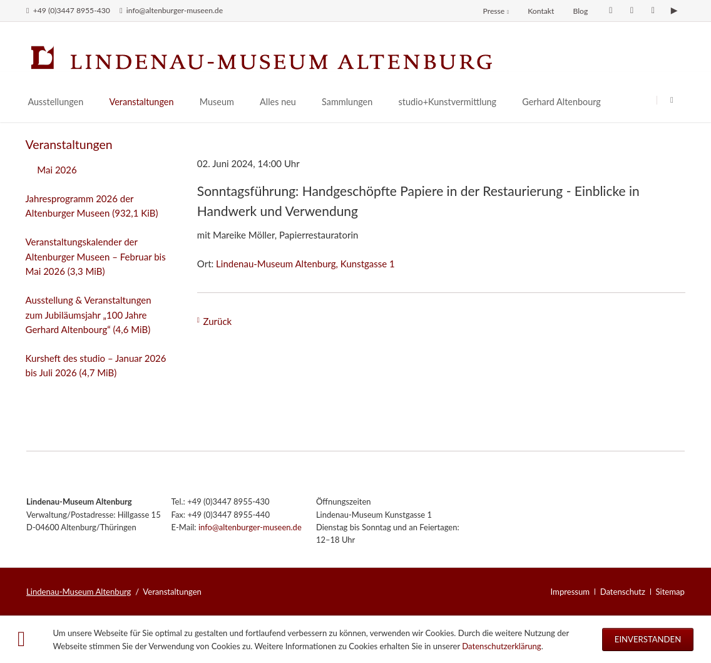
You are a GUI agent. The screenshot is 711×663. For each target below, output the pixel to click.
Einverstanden (648, 639)
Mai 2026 (56, 169)
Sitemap (670, 592)
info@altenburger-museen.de (250, 527)
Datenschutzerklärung (501, 646)
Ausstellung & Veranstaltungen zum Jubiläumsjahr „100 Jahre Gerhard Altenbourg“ (88, 314)
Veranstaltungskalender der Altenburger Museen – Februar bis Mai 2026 (96, 256)
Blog (580, 11)
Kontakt (541, 11)
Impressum (570, 592)
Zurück (217, 321)
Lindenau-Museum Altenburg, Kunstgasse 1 (305, 263)
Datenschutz (622, 592)
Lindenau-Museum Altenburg (78, 592)
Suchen (672, 99)
